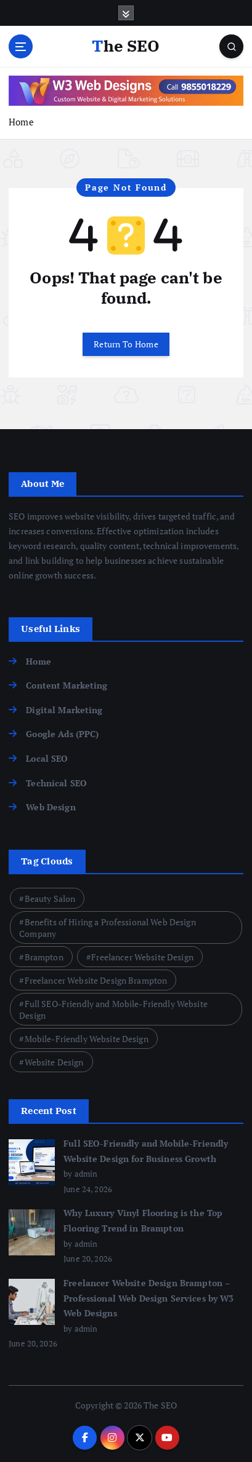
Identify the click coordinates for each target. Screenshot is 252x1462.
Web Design (50, 807)
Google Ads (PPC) (62, 734)
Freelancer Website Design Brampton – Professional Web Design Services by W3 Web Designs (148, 1298)
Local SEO (47, 758)
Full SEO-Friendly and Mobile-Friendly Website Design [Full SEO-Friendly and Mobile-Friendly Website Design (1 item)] (113, 1009)
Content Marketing (66, 685)
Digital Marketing (64, 710)
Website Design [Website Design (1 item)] (54, 1062)
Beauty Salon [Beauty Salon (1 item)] (50, 898)
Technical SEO (56, 783)
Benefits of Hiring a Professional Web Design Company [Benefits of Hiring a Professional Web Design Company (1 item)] (107, 927)
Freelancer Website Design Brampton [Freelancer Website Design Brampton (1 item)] (96, 980)
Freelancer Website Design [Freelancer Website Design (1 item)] (142, 957)
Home (21, 122)
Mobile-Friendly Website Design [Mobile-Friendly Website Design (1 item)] (86, 1039)
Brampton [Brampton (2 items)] (44, 957)
